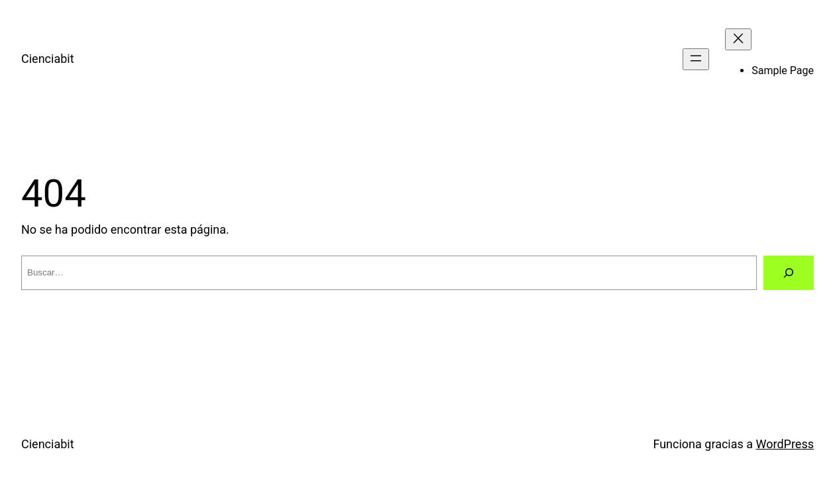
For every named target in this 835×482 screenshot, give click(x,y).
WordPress (785, 444)
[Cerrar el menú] (738, 39)
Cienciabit (47, 59)
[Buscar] (788, 273)
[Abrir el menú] (696, 59)
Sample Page (783, 70)
